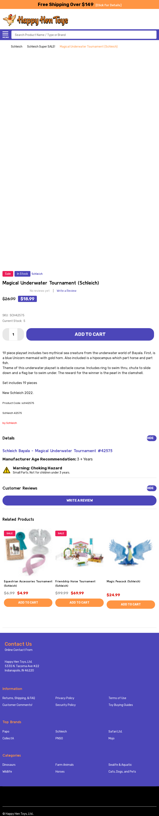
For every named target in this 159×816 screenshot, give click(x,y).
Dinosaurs (9, 765)
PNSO (59, 738)
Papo (5, 731)
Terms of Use (117, 698)
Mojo (111, 738)
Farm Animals (64, 765)
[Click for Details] (109, 5)
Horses (60, 771)
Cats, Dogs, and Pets (122, 771)
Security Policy (65, 705)
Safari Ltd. (115, 731)
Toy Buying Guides (120, 705)
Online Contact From (19, 650)
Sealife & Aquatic (120, 765)
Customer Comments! (17, 705)
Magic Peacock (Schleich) (123, 581)
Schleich (61, 731)
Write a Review (66, 291)
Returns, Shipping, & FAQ (18, 698)
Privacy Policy (64, 698)
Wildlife (7, 771)
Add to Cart (90, 334)
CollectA (8, 738)
